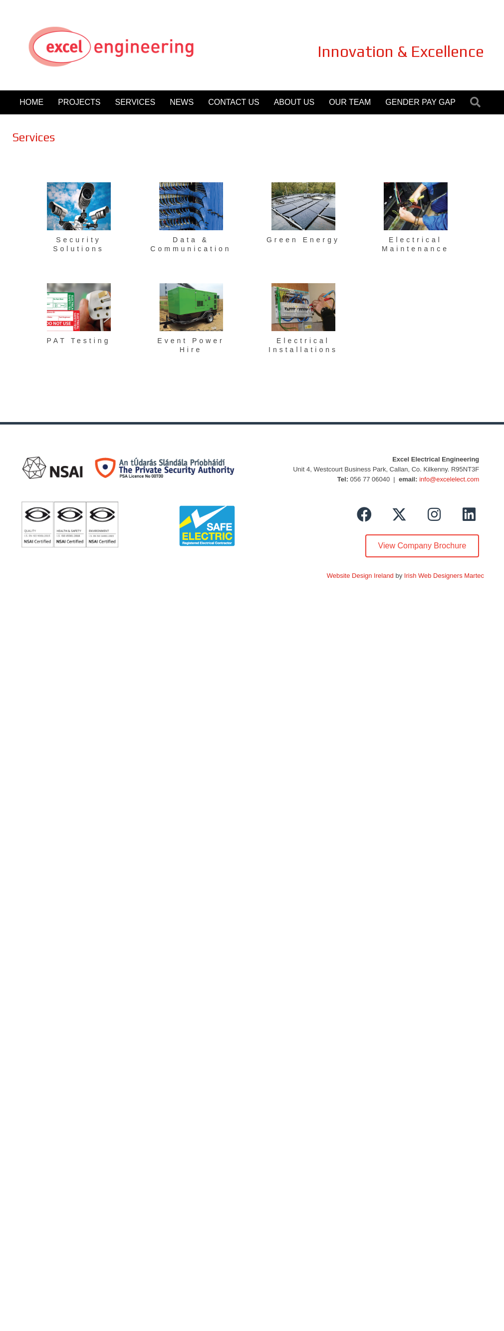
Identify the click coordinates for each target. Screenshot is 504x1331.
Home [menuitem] (31, 102)
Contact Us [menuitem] (233, 102)
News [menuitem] (182, 102)
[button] (477, 102)
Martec (474, 575)
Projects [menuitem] (79, 102)
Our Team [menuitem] (350, 102)
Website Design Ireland (360, 575)
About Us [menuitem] (294, 102)
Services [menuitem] (135, 102)
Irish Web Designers (433, 575)
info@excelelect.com (449, 479)
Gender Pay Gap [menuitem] (420, 102)
